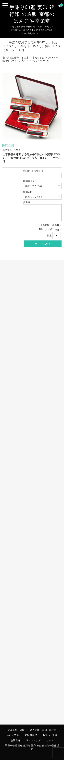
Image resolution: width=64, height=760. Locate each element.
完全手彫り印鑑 (16, 730)
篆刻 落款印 (31, 735)
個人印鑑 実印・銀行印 (43, 730)
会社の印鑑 (13, 735)
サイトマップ (33, 740)
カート (49, 740)
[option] (32, 106)
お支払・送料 (50, 735)
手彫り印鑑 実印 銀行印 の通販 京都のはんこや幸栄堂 (32, 14)
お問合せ (15, 740)
